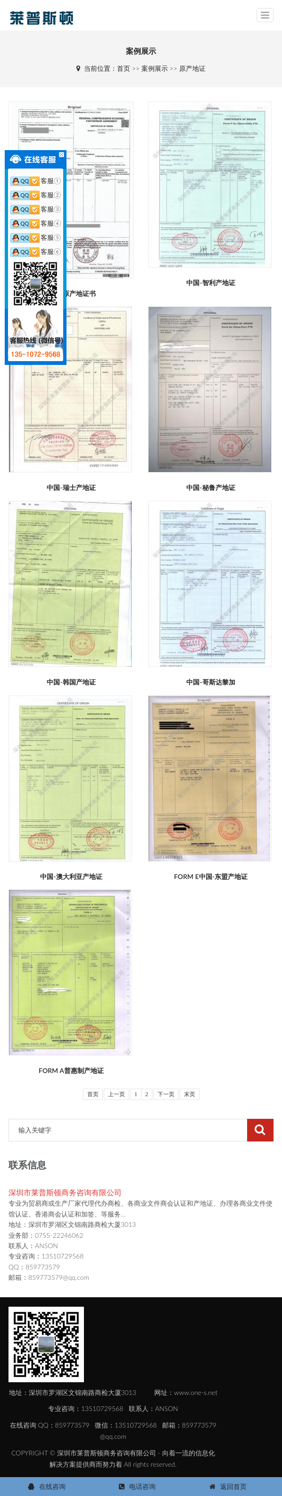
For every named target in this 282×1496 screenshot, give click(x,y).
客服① (35, 181)
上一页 (116, 1094)
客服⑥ (35, 251)
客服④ (35, 223)
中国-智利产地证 (210, 283)
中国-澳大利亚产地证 (71, 876)
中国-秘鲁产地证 (210, 487)
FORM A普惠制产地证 (71, 1070)
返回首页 (233, 1486)
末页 (189, 1094)
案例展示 (154, 68)
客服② (35, 195)
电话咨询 (142, 1486)
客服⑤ (35, 237)
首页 (123, 68)
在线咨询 (52, 1486)
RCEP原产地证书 (71, 293)
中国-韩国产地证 (71, 682)
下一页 (166, 1094)
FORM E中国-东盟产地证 (211, 876)
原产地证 (192, 68)
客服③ (35, 209)
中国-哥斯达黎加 (210, 682)
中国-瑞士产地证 (71, 487)
